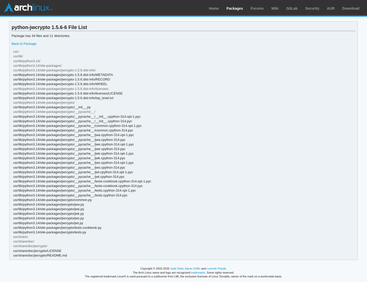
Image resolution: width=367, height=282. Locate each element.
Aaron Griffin (193, 268)
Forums (257, 8)
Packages (235, 8)
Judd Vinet (177, 268)
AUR (331, 8)
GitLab (291, 8)
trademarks (198, 272)
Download (350, 8)
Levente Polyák (216, 268)
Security (312, 8)
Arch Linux (28, 8)
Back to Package (23, 44)
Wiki (275, 8)
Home (214, 8)
